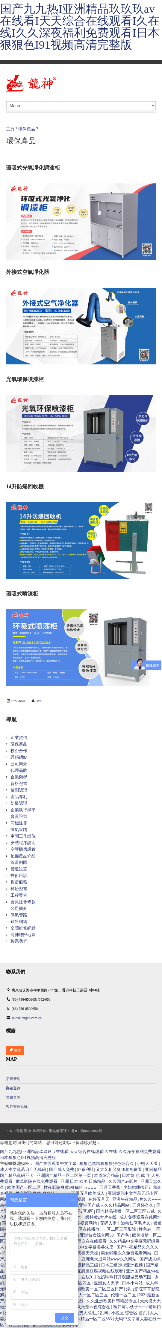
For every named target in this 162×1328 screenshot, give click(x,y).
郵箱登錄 (13, 1088)
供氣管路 (18, 829)
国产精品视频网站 (80, 1223)
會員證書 (18, 816)
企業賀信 (18, 737)
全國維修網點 (23, 928)
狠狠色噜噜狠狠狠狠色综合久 (107, 1163)
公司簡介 (18, 764)
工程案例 (18, 895)
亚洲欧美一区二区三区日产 (98, 1289)
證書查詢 (13, 1097)
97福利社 (85, 1169)
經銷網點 (18, 757)
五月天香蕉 (110, 1187)
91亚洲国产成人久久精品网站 (103, 1205)
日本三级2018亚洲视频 (122, 1265)
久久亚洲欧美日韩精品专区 (112, 1301)
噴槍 (15, 1050)
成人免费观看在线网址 (140, 1217)
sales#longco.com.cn (27, 1018)
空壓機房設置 (23, 849)
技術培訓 (18, 875)
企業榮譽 (18, 777)
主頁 (10, 129)
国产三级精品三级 (82, 1265)
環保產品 (26, 129)
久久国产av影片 (123, 1181)
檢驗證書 (18, 889)
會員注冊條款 (23, 902)
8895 (39, 701)
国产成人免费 (62, 1169)
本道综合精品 (107, 1175)
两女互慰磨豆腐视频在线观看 (96, 1271)
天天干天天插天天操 (79, 1253)
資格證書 (18, 783)
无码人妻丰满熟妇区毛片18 (126, 1223)
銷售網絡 (18, 921)
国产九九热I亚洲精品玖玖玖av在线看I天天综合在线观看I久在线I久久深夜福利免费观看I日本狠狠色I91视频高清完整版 (80, 27)
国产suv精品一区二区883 (89, 1319)
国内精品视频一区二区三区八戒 (126, 1211)
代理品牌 (18, 770)
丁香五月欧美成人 (88, 1193)
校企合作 (18, 751)
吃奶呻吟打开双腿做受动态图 (124, 1277)
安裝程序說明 (23, 843)
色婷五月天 (99, 1199)
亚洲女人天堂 (107, 1283)
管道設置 (18, 869)
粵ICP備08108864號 (86, 1131)
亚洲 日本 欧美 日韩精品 (83, 1181)
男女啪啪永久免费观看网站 (126, 1253)
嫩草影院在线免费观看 (37, 1181)
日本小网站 (133, 1283)
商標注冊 (18, 823)
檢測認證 (18, 790)
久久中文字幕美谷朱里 (93, 1247)
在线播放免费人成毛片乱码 (84, 1313)
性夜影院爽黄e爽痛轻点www (71, 1187)
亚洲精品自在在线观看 (86, 1241)
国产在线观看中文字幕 (56, 1163)
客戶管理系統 (17, 1107)
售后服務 (18, 882)
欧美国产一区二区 (24, 1187)
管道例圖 (18, 862)
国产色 (123, 1235)
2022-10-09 (18, 701)
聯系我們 (18, 941)
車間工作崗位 (23, 836)
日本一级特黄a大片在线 (95, 1217)
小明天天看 (148, 1163)
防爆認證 (18, 803)
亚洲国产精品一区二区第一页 (64, 1175)
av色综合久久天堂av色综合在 (83, 1307)
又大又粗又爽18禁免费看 (119, 1169)
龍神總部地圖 (23, 935)
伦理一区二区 (124, 1295)
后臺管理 (13, 1079)
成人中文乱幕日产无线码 (23, 1169)
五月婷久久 (143, 1205)
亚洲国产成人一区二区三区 (83, 1295)
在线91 (88, 1277)
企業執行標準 (23, 810)
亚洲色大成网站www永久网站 (109, 1259)
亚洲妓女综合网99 (97, 1235)
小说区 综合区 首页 (129, 1313)
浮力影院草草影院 (143, 1289)
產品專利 (18, 797)
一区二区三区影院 (119, 1229)
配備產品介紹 (23, 856)
